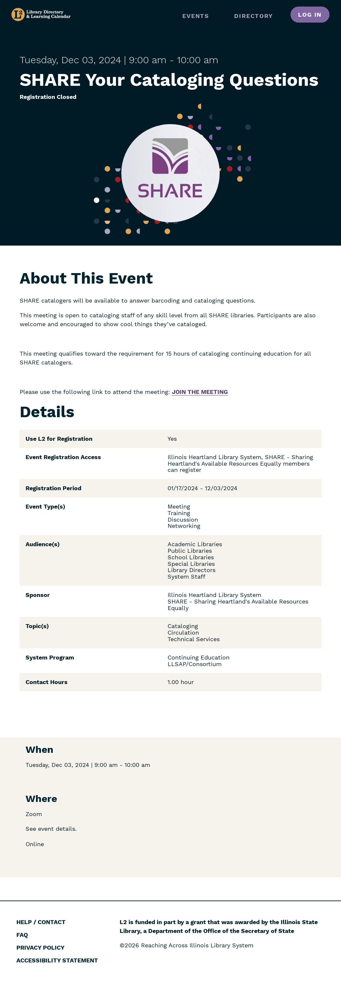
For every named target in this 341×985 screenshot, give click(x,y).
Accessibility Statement (57, 960)
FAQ (22, 934)
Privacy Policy (40, 947)
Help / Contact (41, 922)
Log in (310, 14)
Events (195, 15)
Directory (253, 15)
